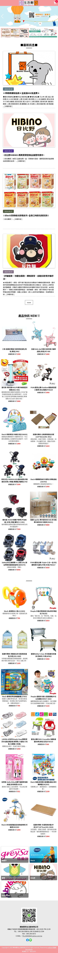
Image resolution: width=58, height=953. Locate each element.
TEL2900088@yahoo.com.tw (32, 936)
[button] (28, 25)
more (29, 302)
